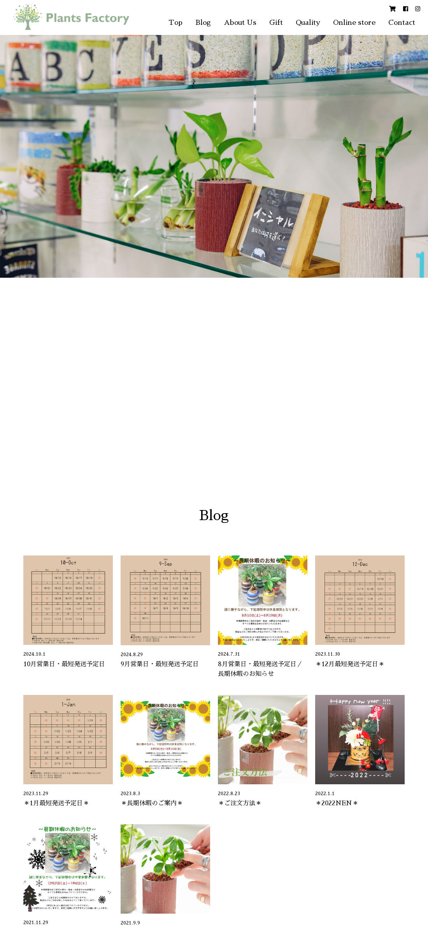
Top (175, 22)
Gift (276, 22)
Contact (401, 22)
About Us (240, 22)
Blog (203, 22)
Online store (354, 22)
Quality (308, 22)
